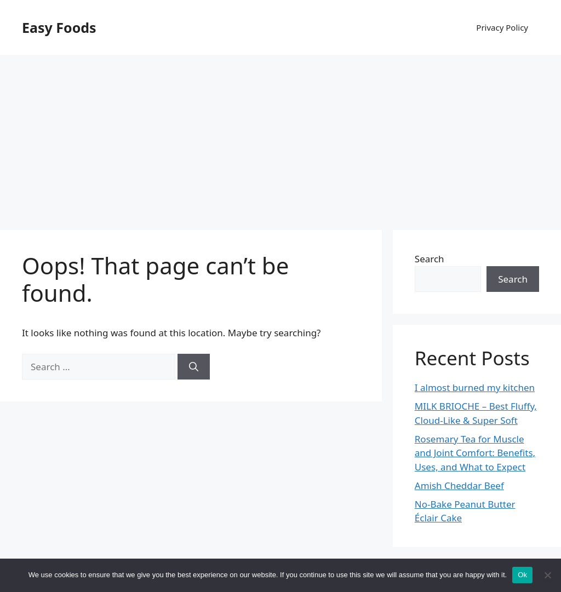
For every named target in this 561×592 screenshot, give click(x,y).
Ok (522, 575)
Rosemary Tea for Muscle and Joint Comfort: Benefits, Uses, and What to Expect (475, 453)
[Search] (194, 367)
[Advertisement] (280, 137)
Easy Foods (59, 27)
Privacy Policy (502, 27)
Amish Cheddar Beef (459, 485)
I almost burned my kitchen (475, 387)
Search (429, 258)
